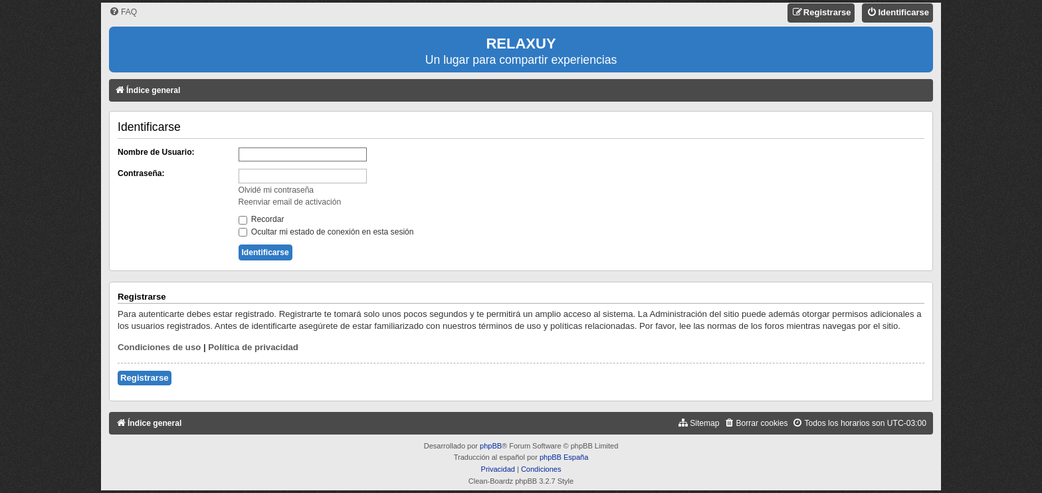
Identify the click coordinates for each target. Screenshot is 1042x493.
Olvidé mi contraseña (276, 190)
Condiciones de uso (159, 347)
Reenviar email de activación (290, 202)
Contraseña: (141, 173)
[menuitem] (123, 12)
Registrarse (144, 378)
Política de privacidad (253, 347)
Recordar (261, 219)
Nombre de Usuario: (156, 152)
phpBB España (564, 457)
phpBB (491, 446)
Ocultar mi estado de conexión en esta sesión (326, 232)
